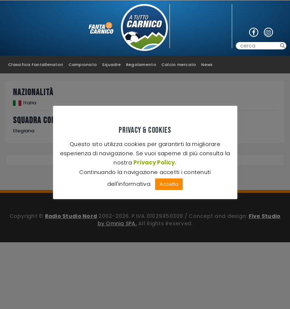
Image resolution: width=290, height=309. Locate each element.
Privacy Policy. (155, 162)
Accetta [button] (169, 184)
